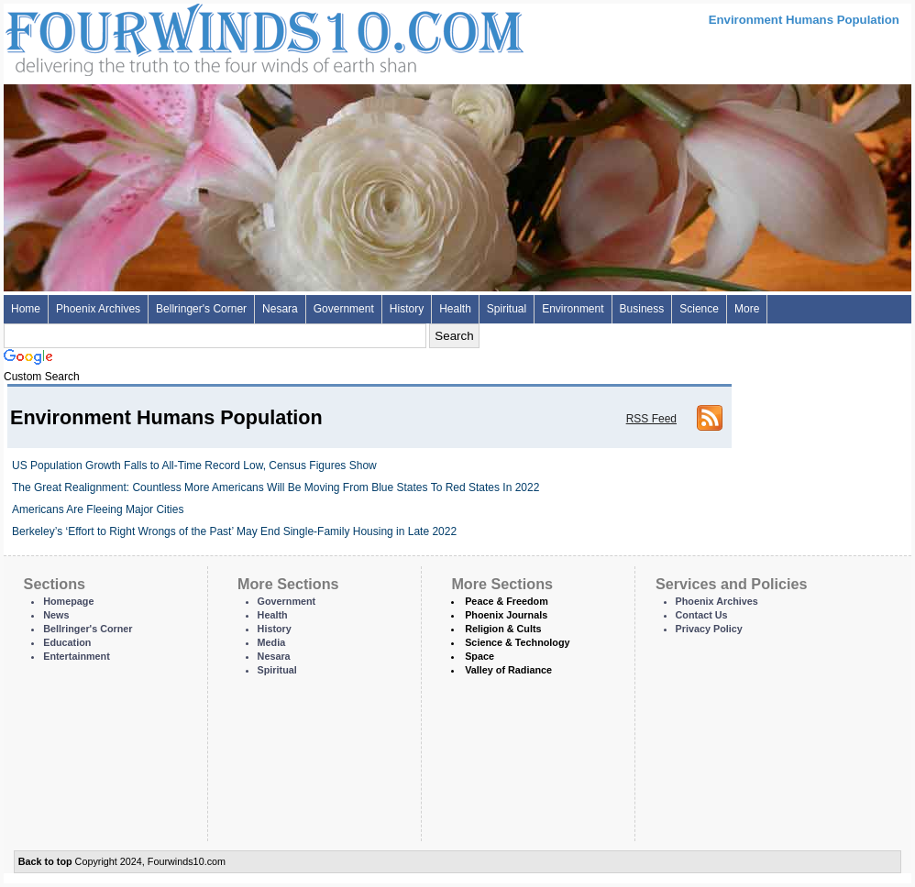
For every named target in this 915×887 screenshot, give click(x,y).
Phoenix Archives (98, 308)
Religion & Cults (503, 628)
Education (67, 642)
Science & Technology (517, 642)
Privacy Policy (709, 628)
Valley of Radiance (508, 669)
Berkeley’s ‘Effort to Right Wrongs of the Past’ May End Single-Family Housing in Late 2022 (234, 531)
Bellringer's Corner (201, 308)
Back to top (45, 861)
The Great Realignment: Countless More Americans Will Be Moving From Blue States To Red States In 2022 (275, 487)
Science (699, 308)
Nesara (280, 308)
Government (344, 308)
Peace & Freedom (506, 601)
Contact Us (702, 614)
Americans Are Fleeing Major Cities (97, 509)
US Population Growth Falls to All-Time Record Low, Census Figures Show (194, 465)
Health (455, 308)
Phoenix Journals (506, 614)
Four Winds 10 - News (187, 36)
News (56, 614)
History (407, 308)
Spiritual (506, 308)
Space (479, 656)
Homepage (68, 601)
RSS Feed (651, 418)
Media (272, 642)
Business (642, 308)
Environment (572, 308)
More (746, 308)
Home (25, 308)
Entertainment (76, 656)
